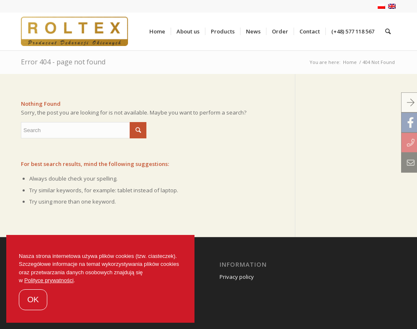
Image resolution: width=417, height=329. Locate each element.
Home (350, 62)
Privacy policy (237, 277)
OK (33, 299)
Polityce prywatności (49, 280)
